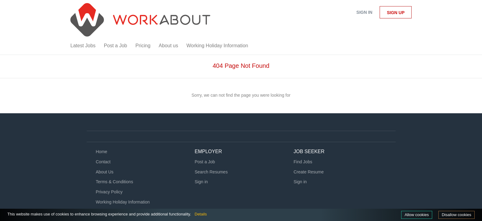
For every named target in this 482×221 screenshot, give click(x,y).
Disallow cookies (455, 214)
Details (215, 213)
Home (101, 151)
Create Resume (309, 171)
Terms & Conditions (114, 181)
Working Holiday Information (123, 202)
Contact (103, 161)
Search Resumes (211, 171)
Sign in (364, 12)
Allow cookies (414, 214)
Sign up (396, 12)
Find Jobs (303, 161)
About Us (105, 171)
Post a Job (205, 161)
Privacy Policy (109, 191)
